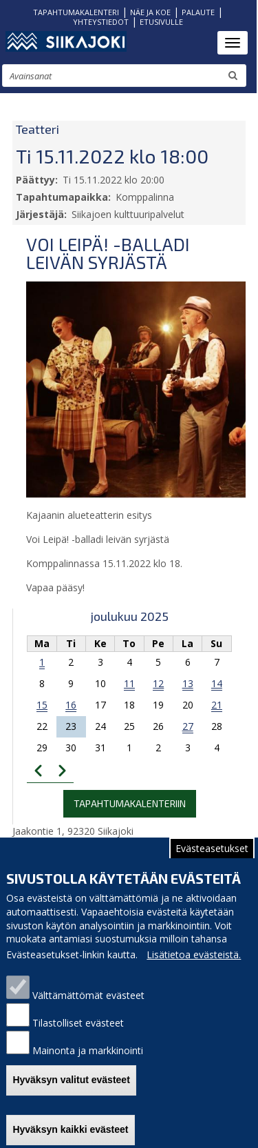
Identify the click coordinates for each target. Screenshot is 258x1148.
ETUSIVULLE (161, 22)
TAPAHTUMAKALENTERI (76, 12)
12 (158, 683)
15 (41, 704)
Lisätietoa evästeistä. (194, 972)
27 (187, 726)
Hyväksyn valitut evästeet (70, 1097)
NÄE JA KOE (150, 12)
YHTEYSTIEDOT (101, 22)
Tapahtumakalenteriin (130, 803)
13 (187, 683)
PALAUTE (198, 12)
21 (216, 704)
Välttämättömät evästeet (88, 1013)
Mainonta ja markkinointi (87, 1068)
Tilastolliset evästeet (78, 1040)
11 (129, 683)
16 (70, 704)
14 (216, 683)
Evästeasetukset (211, 866)
